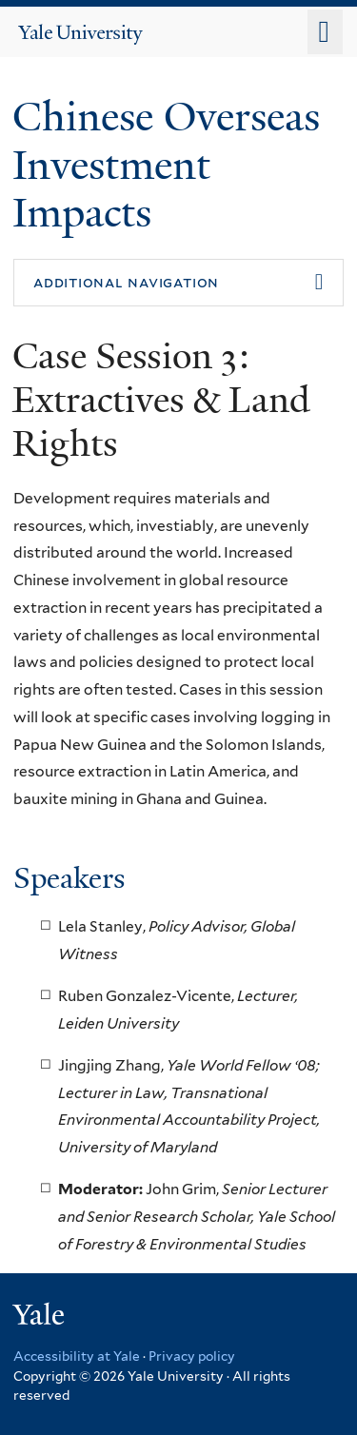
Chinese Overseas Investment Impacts (166, 164)
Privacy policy (192, 1356)
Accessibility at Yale (76, 1356)
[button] (178, 282)
